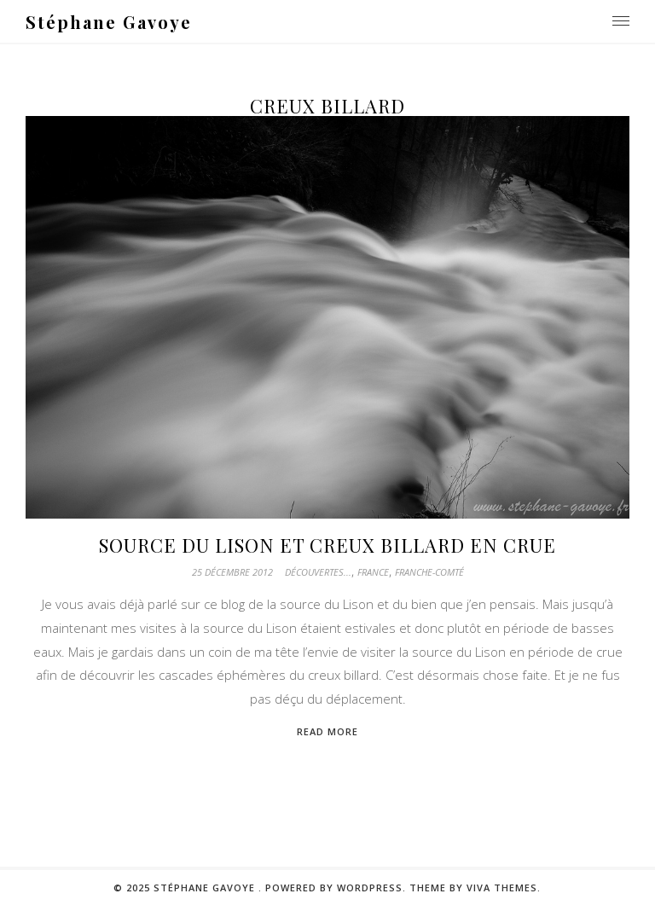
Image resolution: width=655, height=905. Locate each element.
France (373, 572)
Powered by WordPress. (337, 887)
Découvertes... (318, 572)
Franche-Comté (429, 572)
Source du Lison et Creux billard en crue (327, 545)
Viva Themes (502, 887)
